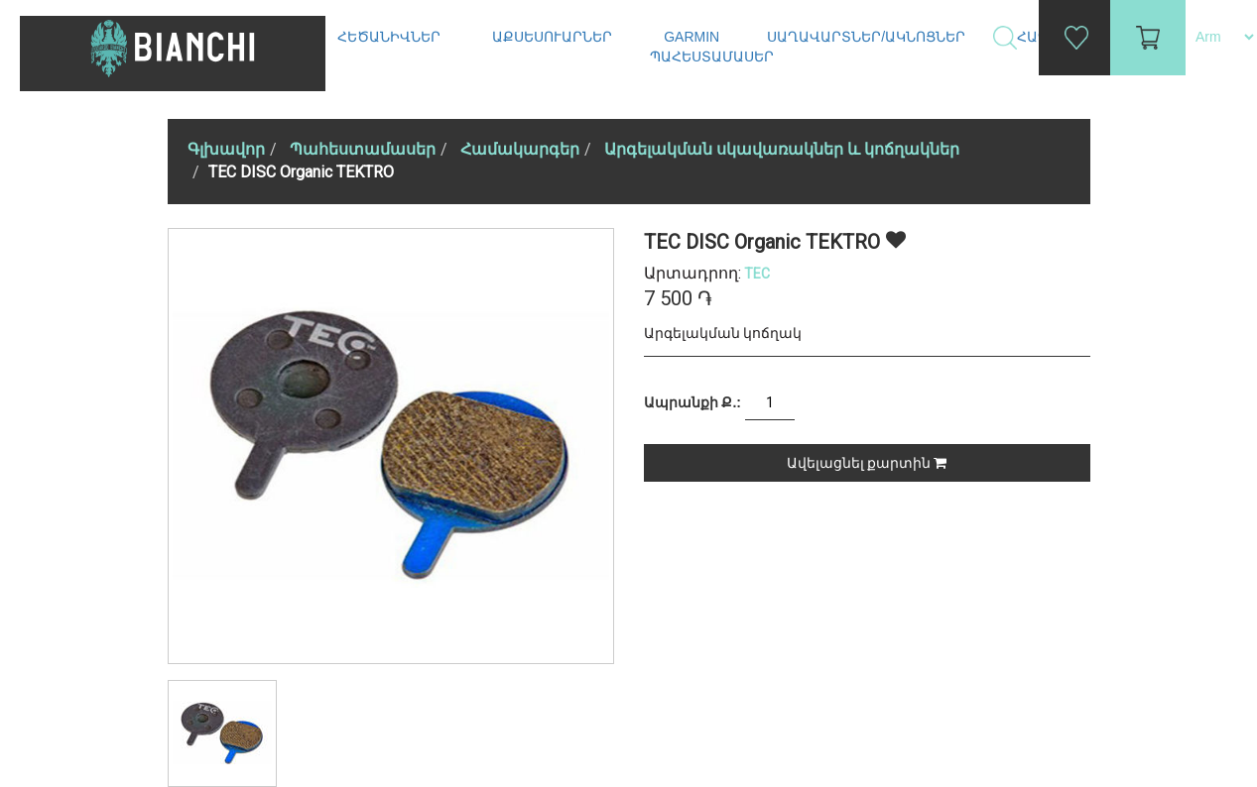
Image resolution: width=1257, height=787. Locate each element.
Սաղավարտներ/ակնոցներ (868, 37)
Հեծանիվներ (390, 37)
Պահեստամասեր (714, 56)
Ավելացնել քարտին (866, 463)
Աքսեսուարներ (554, 37)
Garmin (691, 37)
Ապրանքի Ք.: (692, 402)
